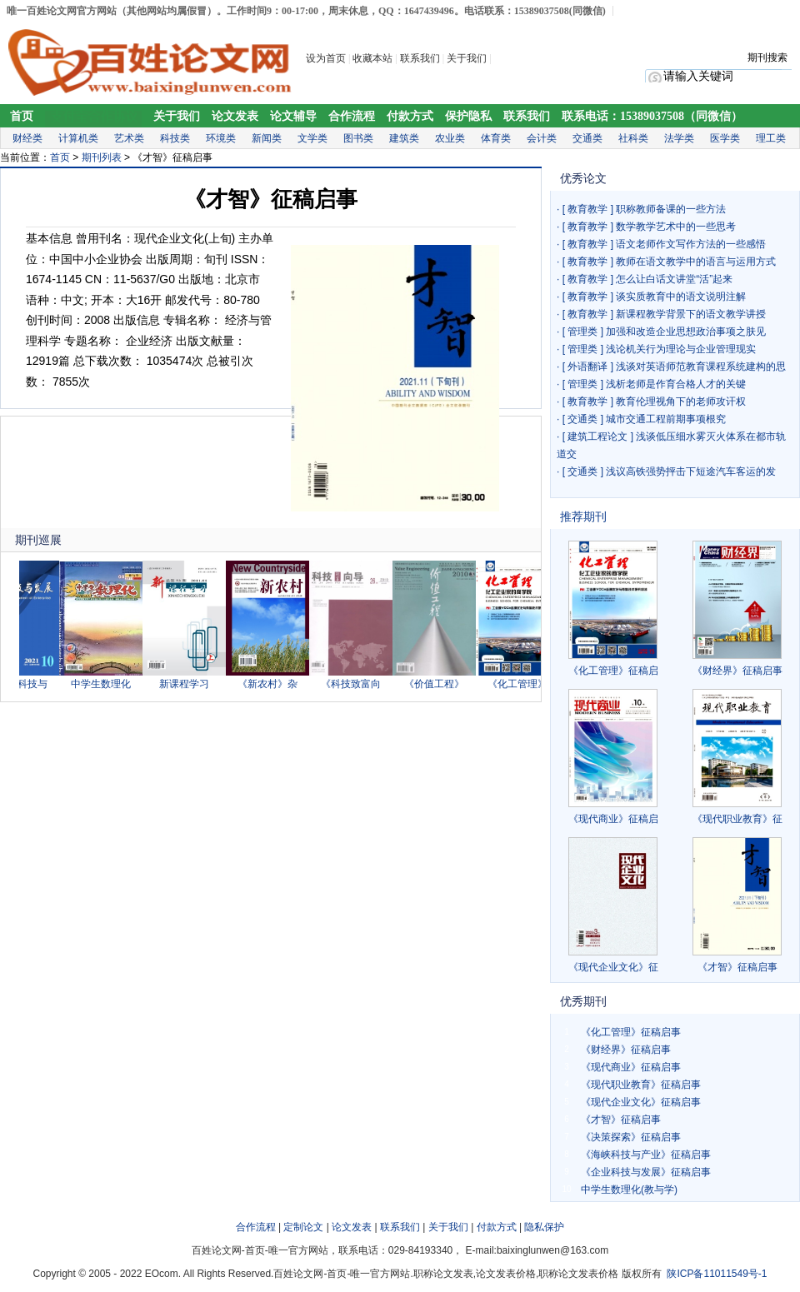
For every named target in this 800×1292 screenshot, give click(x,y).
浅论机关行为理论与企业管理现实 (681, 349)
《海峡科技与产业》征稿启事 (646, 1154)
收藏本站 (372, 58)
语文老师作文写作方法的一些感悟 (691, 244)
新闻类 (267, 138)
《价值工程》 (438, 684)
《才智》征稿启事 (738, 967)
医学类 (725, 138)
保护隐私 (468, 116)
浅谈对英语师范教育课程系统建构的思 (701, 366)
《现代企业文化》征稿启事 (641, 1102)
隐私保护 (544, 1227)
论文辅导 (293, 116)
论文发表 (235, 116)
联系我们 (420, 58)
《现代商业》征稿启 (613, 819)
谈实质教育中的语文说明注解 (681, 296)
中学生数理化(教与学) (629, 1189)
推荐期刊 (583, 516)
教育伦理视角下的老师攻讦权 (681, 401)
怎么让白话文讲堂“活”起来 (674, 279)
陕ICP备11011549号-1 (717, 1274)
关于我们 (468, 58)
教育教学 (588, 209)
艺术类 (129, 138)
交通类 (587, 138)
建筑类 (404, 138)
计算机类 (78, 138)
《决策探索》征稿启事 (631, 1137)
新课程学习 (188, 684)
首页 (21, 116)
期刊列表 (102, 157)
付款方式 (410, 116)
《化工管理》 (522, 684)
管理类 (583, 331)
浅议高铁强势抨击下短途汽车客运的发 (691, 471)
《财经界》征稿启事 (737, 670)
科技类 (175, 138)
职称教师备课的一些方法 (671, 209)
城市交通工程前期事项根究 (666, 419)
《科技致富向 (355, 684)
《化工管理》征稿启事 (631, 1032)
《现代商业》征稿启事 (631, 1067)
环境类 (221, 138)
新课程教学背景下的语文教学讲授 (691, 314)
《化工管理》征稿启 (613, 670)
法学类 (679, 138)
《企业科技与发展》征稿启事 (646, 1172)
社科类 (633, 138)
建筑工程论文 (598, 436)
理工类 (771, 138)
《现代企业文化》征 (613, 967)
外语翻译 (588, 366)
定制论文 (303, 1227)
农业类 (450, 138)
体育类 (496, 138)
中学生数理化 (105, 684)
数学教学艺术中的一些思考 (676, 226)
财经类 (27, 138)
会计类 (542, 138)
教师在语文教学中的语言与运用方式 (696, 261)
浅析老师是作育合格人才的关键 (676, 384)
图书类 (358, 138)
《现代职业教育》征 (737, 819)
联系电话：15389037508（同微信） (652, 116)
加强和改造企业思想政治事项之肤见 (686, 331)
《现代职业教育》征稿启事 (641, 1084)
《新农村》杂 (272, 684)
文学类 (313, 138)
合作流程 (351, 116)
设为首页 (326, 58)
